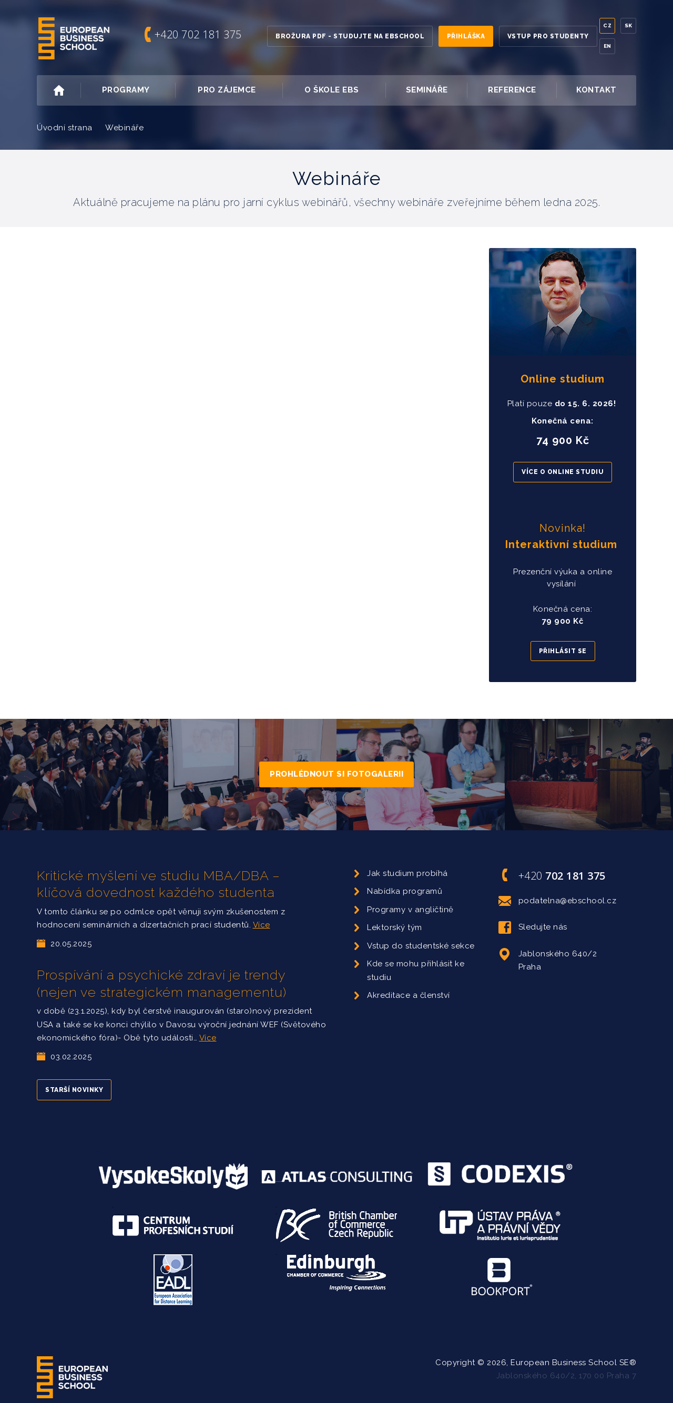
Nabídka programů (404, 891)
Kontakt (596, 90)
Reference (512, 90)
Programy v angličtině (410, 909)
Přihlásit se (563, 651)
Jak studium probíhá (407, 873)
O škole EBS (343, 90)
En (607, 46)
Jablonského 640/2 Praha (547, 959)
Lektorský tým (394, 927)
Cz (607, 25)
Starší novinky (74, 1089)
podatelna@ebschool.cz (557, 901)
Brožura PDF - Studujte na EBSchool (350, 36)
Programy (138, 90)
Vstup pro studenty (548, 36)
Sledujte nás (532, 927)
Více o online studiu (563, 472)
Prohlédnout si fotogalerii (336, 774)
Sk (629, 25)
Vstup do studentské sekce (421, 946)
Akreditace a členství (408, 995)
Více (261, 925)
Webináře (124, 127)
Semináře (427, 90)
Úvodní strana (65, 127)
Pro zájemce (239, 90)
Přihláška (466, 36)
